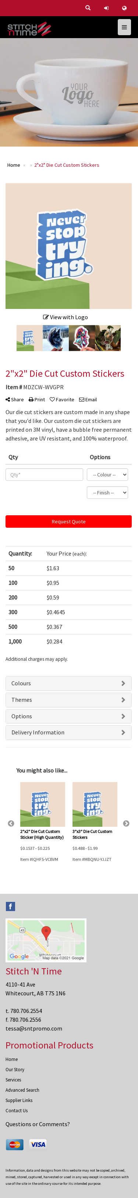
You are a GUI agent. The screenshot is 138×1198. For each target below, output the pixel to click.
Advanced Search (22, 1090)
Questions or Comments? (38, 1124)
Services (13, 1080)
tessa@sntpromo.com (34, 1028)
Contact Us (17, 1110)
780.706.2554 (26, 1010)
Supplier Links (19, 1100)
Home (12, 1059)
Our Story (15, 1069)
